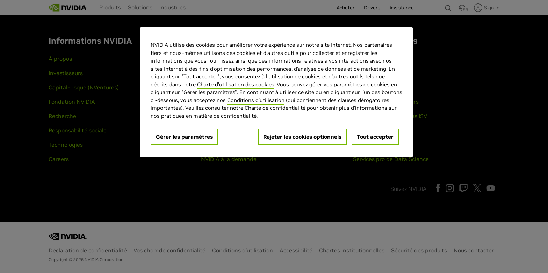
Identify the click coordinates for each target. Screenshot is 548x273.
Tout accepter (375, 136)
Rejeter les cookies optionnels (302, 136)
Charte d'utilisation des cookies (235, 84)
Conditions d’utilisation (255, 100)
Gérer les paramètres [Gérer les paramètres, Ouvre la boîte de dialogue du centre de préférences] (184, 136)
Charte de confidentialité (275, 108)
